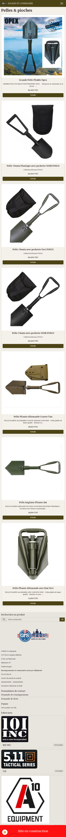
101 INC (7, 745)
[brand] (17, 3)
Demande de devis (9, 699)
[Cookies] (5, 832)
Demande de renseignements (14, 695)
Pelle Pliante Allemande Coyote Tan (33, 417)
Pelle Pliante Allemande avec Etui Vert (33, 588)
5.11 (4, 771)
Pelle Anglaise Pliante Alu (33, 502)
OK (62, 619)
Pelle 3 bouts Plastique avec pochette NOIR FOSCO (33, 166)
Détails (33, 95)
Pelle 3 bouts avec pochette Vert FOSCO (33, 249)
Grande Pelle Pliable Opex (33, 80)
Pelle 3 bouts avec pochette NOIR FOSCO (33, 333)
